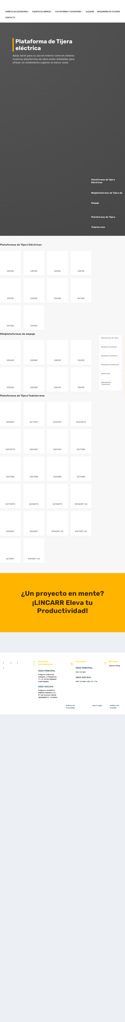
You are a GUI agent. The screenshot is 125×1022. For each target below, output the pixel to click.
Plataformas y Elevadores (68, 11)
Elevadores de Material (110, 364)
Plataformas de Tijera (109, 337)
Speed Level (105, 373)
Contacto (10, 17)
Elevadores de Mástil (109, 355)
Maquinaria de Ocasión (108, 11)
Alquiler (90, 11)
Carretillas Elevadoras (16, 11)
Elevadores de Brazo (109, 346)
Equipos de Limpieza (41, 11)
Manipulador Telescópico (106, 383)
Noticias (113, 661)
